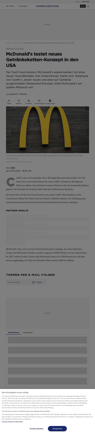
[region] (47, 415)
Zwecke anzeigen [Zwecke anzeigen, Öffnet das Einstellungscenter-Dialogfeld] (36, 428)
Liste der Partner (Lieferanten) (12, 422)
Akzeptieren (57, 429)
